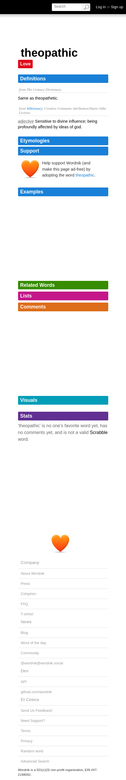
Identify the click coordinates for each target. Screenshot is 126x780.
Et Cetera (30, 699)
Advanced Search (35, 761)
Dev (24, 670)
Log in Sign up (109, 7)
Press (25, 583)
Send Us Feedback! (36, 710)
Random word (32, 751)
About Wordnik (33, 573)
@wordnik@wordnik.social (42, 663)
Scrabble (99, 432)
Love (25, 63)
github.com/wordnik (36, 692)
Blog (24, 633)
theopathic (85, 175)
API (24, 682)
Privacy (27, 741)
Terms (26, 731)
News (26, 621)
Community (30, 653)
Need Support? (33, 721)
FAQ (24, 604)
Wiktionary (34, 109)
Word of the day (33, 643)
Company (30, 562)
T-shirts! (27, 614)
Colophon (28, 594)
